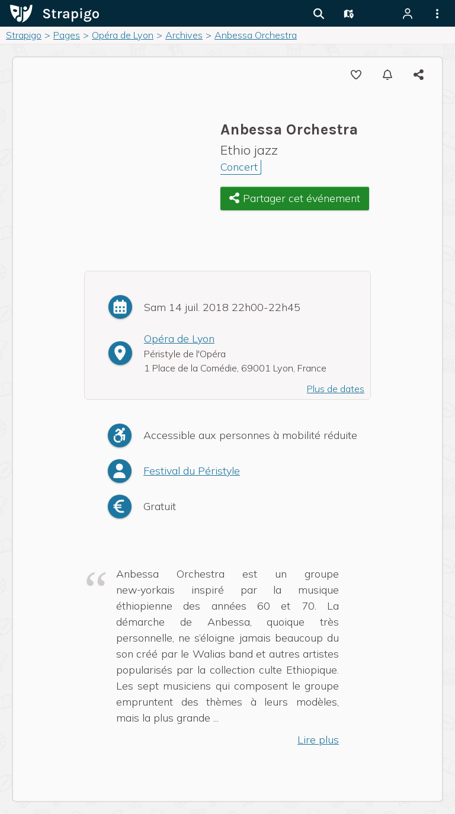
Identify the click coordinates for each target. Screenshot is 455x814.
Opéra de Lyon (179, 338)
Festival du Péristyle (191, 470)
